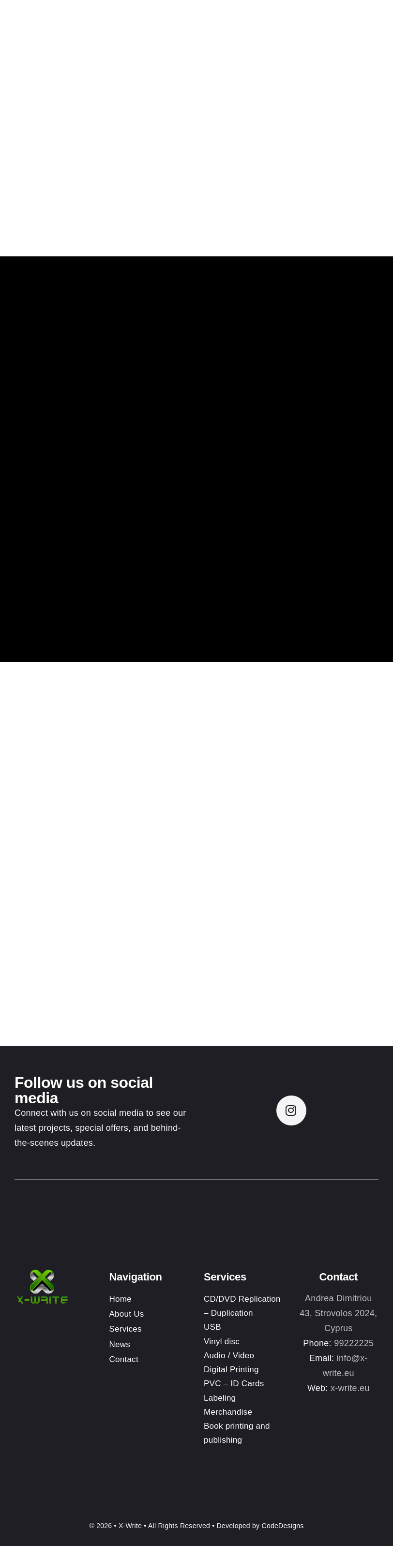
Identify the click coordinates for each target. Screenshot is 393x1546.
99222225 (354, 1343)
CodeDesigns (283, 1526)
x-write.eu (350, 1388)
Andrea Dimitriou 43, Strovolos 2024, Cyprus (338, 1313)
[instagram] (291, 1110)
